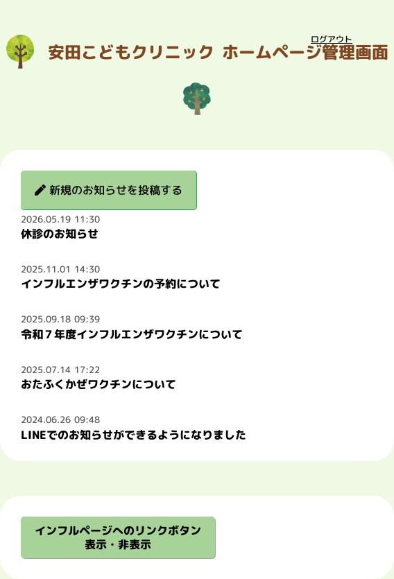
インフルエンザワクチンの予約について (121, 283)
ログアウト (331, 39)
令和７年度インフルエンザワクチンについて (132, 334)
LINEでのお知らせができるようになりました (133, 434)
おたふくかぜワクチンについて (98, 384)
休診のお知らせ (59, 233)
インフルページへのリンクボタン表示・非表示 (118, 537)
